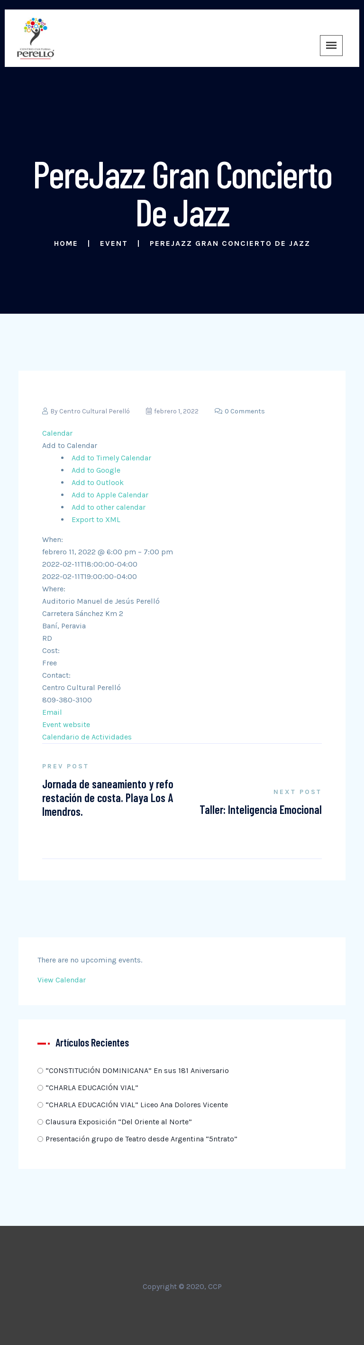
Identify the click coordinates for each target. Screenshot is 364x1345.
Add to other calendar (109, 507)
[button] (69, 445)
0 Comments (240, 411)
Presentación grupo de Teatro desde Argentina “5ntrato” (141, 1138)
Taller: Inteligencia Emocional (261, 809)
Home (66, 243)
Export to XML (96, 519)
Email (52, 712)
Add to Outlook (98, 482)
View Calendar (61, 979)
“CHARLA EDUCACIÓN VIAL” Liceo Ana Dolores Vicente (137, 1104)
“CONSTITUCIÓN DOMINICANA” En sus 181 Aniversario (137, 1070)
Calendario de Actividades (87, 736)
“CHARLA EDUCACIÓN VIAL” (92, 1087)
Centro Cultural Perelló (94, 411)
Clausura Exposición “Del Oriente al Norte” (119, 1121)
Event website (66, 724)
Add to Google (96, 470)
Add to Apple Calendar (110, 494)
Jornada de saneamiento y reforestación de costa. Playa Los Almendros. (107, 797)
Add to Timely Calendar (111, 457)
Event (114, 243)
